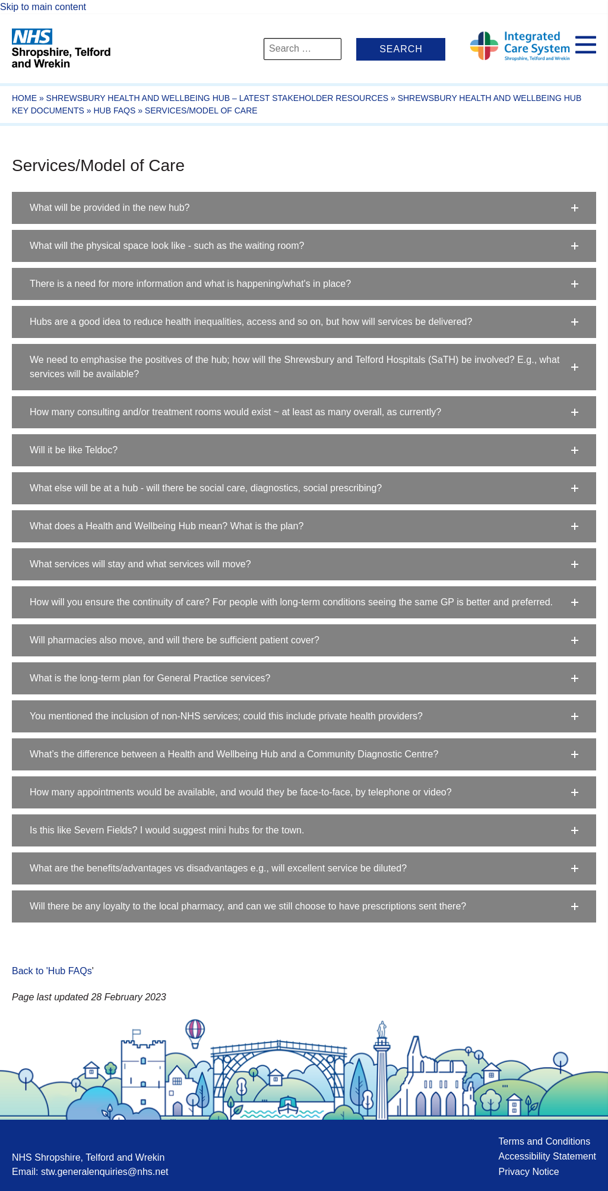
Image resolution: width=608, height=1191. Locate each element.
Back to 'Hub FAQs (52, 971)
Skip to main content (43, 7)
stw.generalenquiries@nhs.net (105, 1172)
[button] (304, 208)
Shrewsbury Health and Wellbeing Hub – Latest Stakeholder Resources (217, 98)
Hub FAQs (114, 110)
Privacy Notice (528, 1172)
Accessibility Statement (547, 1156)
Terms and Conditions (544, 1141)
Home (24, 98)
